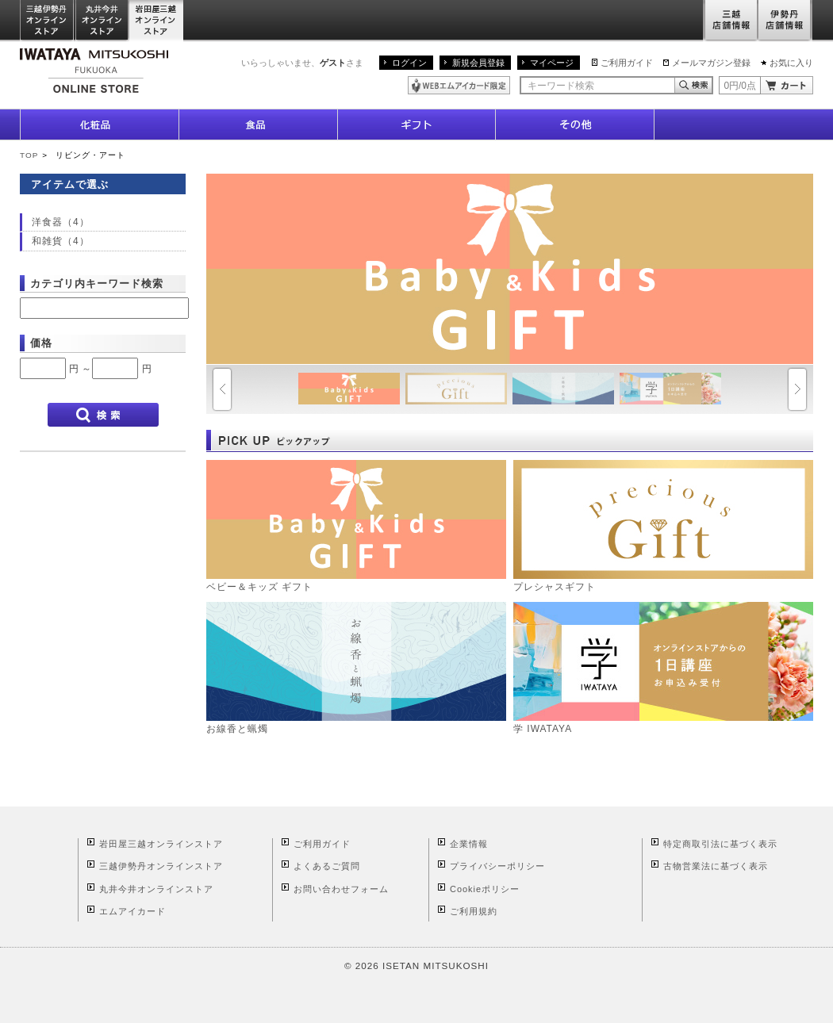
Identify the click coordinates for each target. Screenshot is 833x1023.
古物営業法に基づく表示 (715, 866)
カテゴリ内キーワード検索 (96, 283)
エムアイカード (132, 911)
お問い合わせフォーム (341, 889)
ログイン (409, 62)
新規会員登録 (478, 62)
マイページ (552, 62)
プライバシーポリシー (497, 866)
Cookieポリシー (485, 889)
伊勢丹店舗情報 (785, 21)
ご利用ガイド (627, 62)
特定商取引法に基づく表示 (720, 844)
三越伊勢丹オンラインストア (47, 21)
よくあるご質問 (327, 866)
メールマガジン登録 (711, 62)
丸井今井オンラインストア (102, 21)
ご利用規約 (473, 911)
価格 (41, 343)
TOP (29, 155)
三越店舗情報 (730, 21)
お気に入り (791, 62)
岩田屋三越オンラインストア (156, 21)
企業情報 (469, 844)
